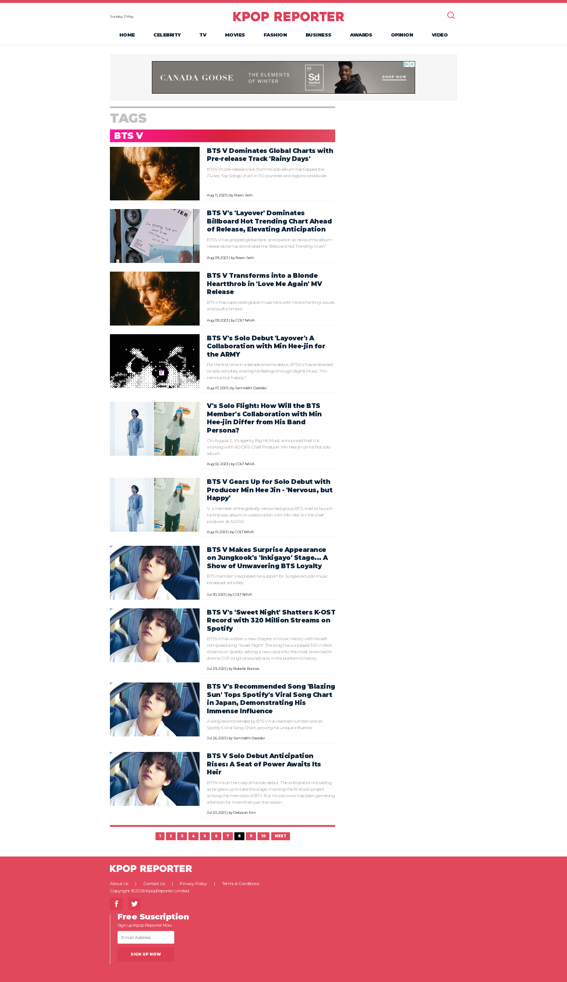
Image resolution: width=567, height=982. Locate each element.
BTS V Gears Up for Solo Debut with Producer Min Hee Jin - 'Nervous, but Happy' (269, 490)
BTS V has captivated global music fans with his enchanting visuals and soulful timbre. (270, 305)
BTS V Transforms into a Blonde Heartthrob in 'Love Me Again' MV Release (264, 284)
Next (280, 836)
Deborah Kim (244, 812)
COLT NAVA (245, 320)
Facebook (116, 904)
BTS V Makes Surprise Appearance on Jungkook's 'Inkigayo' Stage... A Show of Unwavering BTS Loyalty (267, 558)
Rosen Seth (243, 195)
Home (127, 35)
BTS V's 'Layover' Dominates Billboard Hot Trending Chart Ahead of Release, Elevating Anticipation (269, 221)
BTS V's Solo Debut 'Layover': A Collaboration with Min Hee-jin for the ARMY (266, 346)
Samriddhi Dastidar (251, 388)
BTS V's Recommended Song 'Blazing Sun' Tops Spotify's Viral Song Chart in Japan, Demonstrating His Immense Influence (271, 699)
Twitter (134, 904)
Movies (235, 35)
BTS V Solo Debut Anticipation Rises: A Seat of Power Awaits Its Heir (264, 764)
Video (440, 35)
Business (319, 35)
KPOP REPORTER (288, 16)
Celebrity (167, 35)
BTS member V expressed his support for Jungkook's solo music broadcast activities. (267, 579)
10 (263, 836)
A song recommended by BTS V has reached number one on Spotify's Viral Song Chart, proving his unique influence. (265, 724)
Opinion (402, 35)
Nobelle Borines (246, 668)
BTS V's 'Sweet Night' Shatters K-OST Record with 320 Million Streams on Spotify (271, 620)
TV (202, 35)
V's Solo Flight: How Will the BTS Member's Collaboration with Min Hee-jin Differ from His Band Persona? (264, 418)
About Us (119, 883)
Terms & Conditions (240, 883)
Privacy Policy (193, 883)
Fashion (275, 35)
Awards (361, 35)
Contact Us (154, 883)
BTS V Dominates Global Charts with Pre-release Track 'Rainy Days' (270, 155)
